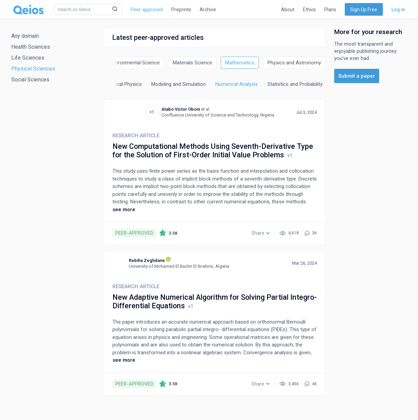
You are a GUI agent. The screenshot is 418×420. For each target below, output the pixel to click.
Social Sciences (30, 79)
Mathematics (239, 63)
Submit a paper (356, 76)
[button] (260, 233)
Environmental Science (134, 63)
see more (123, 209)
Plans (330, 9)
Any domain (25, 36)
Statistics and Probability (295, 84)
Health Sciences (30, 47)
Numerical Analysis (236, 84)
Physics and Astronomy (294, 63)
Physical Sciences (33, 68)
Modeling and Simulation (178, 84)
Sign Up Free (363, 9)
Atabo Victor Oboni (180, 109)
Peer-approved (146, 9)
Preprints (181, 9)
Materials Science (192, 63)
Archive (208, 9)
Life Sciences (27, 58)
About (287, 9)
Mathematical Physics (117, 84)
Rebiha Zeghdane (147, 260)
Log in (398, 9)
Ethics (309, 9)
